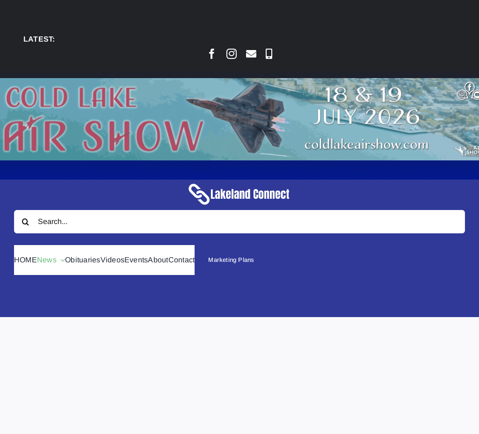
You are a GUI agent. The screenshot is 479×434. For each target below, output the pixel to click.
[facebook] (212, 54)
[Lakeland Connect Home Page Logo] (239, 183)
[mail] (251, 54)
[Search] (25, 221)
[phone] (269, 54)
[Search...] (239, 221)
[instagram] (231, 54)
